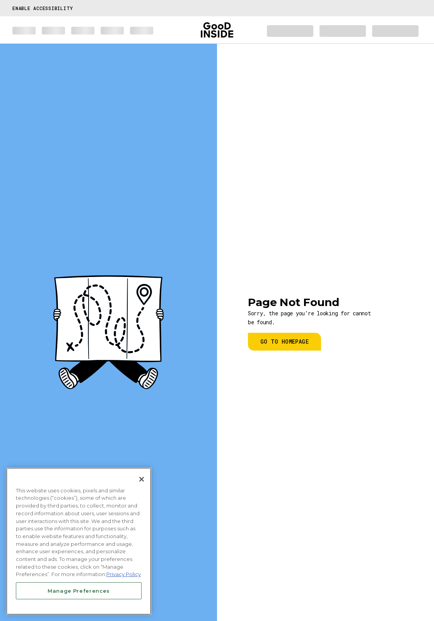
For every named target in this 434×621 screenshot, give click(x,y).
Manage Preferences (79, 591)
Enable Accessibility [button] (42, 8)
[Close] (141, 479)
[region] (78, 541)
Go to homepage (284, 341)
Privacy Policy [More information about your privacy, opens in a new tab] (123, 574)
